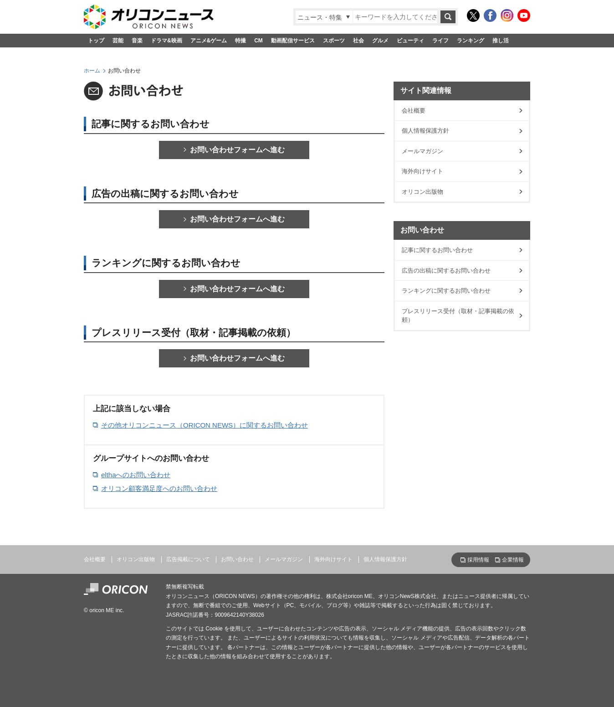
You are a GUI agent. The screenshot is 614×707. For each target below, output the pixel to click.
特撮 (240, 40)
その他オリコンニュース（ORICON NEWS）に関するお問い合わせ (204, 425)
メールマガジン (422, 151)
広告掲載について (188, 559)
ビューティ (410, 40)
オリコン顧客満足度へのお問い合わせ (159, 488)
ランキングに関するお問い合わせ (446, 290)
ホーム (92, 70)
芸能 (118, 40)
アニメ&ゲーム (208, 40)
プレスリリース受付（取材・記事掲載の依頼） (458, 316)
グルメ (380, 40)
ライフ (440, 40)
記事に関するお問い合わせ (437, 250)
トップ (96, 40)
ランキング (470, 40)
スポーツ (334, 40)
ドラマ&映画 (166, 40)
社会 (358, 40)
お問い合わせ (237, 559)
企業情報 (513, 560)
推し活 (500, 40)
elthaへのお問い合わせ (136, 475)
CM (258, 40)
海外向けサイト (422, 171)
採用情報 (478, 560)
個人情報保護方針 (425, 130)
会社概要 (413, 110)
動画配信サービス (293, 40)
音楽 (137, 40)
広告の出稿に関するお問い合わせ (446, 270)
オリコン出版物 (422, 191)
